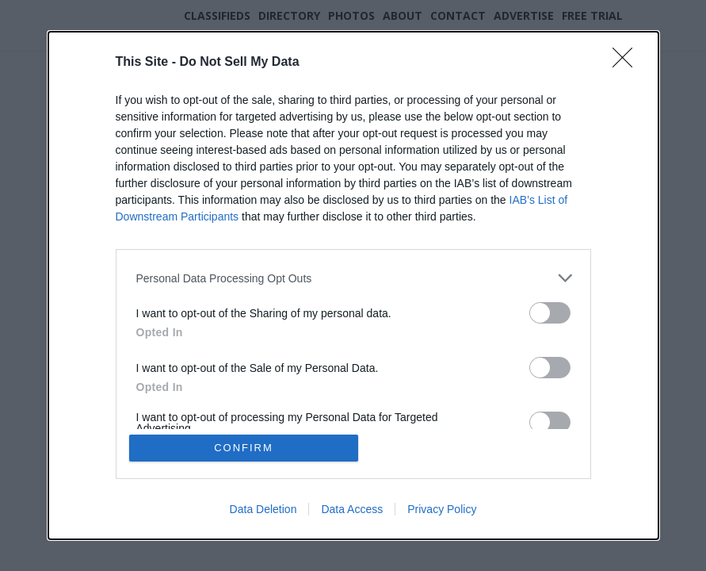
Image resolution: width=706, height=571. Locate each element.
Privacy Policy (441, 509)
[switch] (550, 313)
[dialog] (353, 285)
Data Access (352, 509)
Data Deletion (263, 509)
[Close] (628, 63)
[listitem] (353, 278)
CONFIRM (243, 448)
